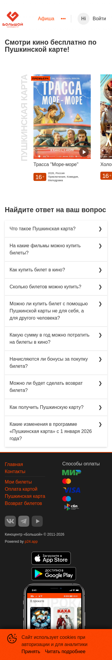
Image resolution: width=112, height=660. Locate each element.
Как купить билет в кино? (37, 269)
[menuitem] (46, 18)
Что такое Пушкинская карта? (43, 228)
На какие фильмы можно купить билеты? (45, 249)
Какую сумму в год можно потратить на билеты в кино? (50, 338)
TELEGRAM (23, 521)
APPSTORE (51, 558)
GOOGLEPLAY (53, 573)
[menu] (47, 18)
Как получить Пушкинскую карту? (47, 407)
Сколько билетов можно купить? (45, 286)
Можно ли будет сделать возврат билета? (46, 387)
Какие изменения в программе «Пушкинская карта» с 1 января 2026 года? (51, 431)
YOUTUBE (37, 521)
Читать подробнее (65, 651)
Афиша (46, 18)
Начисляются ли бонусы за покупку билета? (49, 362)
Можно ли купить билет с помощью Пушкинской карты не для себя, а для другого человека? (49, 310)
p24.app (31, 541)
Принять (31, 651)
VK (10, 521)
